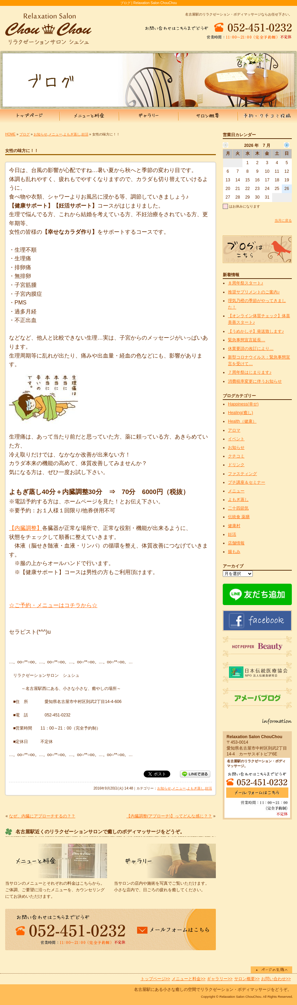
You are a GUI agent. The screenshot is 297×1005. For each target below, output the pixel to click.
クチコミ (236, 456)
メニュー (55, 134)
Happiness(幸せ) (243, 404)
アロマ (234, 430)
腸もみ (234, 551)
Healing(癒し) (240, 412)
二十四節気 (238, 508)
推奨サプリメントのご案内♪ (254, 292)
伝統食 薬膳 (239, 516)
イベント (236, 438)
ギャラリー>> (219, 978)
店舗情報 (236, 543)
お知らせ (40, 134)
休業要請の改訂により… (251, 348)
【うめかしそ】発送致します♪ (256, 331)
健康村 (234, 525)
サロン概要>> (247, 978)
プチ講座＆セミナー (246, 482)
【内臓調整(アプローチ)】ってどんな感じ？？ (169, 816)
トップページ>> (155, 978)
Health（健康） (242, 421)
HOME (10, 134)
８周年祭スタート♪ (245, 283)
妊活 (85, 134)
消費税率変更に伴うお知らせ (255, 381)
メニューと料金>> (188, 978)
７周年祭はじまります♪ (249, 372)
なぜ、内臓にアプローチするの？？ (42, 816)
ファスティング (242, 473)
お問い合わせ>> (276, 978)
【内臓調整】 (25, 528)
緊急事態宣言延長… (246, 340)
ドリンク (236, 464)
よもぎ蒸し (71, 134)
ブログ (24, 134)
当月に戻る (283, 220)
